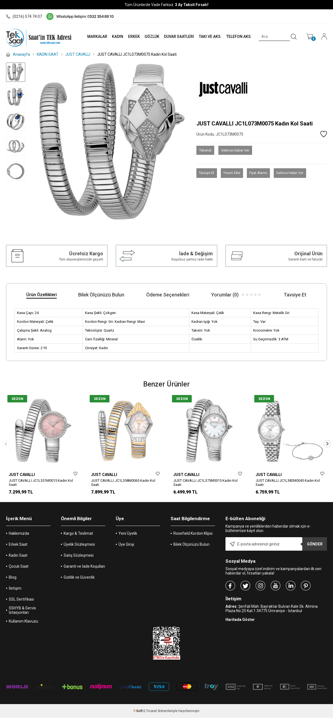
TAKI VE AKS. (207, 36)
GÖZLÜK (148, 36)
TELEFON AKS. (237, 36)
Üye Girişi (126, 546)
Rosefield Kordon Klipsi (193, 535)
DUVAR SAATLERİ (176, 36)
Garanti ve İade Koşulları (84, 568)
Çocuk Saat (19, 568)
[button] (327, 445)
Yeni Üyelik (127, 535)
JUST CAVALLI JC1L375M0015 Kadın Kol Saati (205, 482)
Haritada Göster (240, 622)
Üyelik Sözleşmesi (79, 546)
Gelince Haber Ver (235, 150)
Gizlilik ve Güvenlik (79, 579)
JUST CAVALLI (22, 474)
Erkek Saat (18, 546)
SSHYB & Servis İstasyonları (22, 612)
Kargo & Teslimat (78, 535)
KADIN (112, 36)
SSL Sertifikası (21, 601)
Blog (12, 579)
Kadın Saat (18, 557)
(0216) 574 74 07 (24, 16)
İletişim (15, 590)
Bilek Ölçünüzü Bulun (191, 546)
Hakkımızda (19, 535)
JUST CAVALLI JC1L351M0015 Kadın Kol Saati (41, 482)
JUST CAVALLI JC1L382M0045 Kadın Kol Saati (288, 482)
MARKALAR (91, 36)
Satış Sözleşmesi (79, 557)
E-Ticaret (150, 713)
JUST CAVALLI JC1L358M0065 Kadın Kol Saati (123, 482)
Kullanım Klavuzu (23, 623)
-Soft (138, 713)
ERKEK (130, 36)
